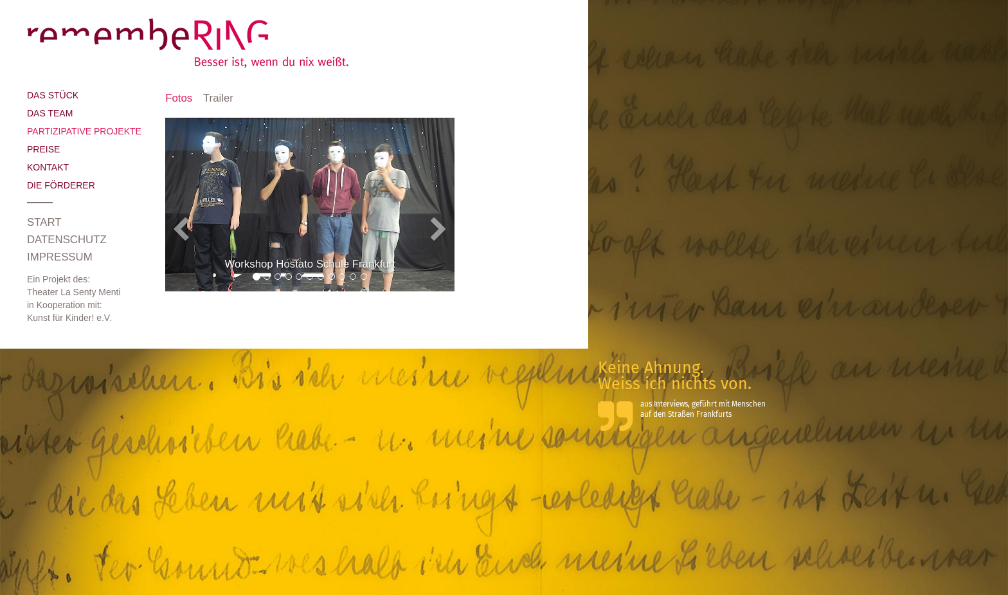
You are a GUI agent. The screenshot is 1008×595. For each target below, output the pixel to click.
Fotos (178, 98)
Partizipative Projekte (84, 131)
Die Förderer (61, 185)
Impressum (60, 257)
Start (44, 222)
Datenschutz (67, 239)
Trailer (218, 98)
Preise (43, 149)
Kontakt (48, 167)
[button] (187, 217)
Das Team (50, 113)
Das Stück (52, 95)
